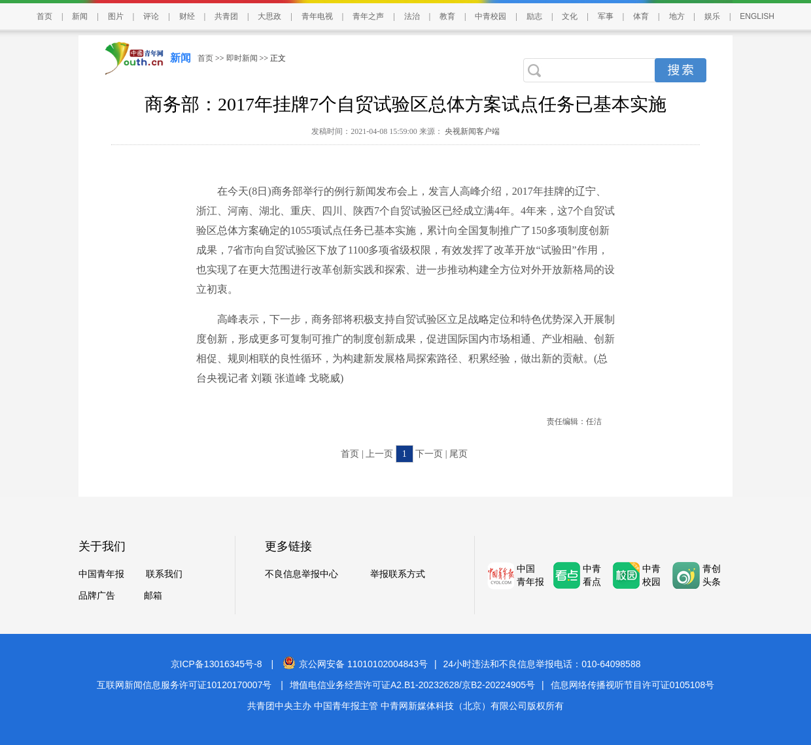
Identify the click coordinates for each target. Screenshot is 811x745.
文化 (570, 16)
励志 (534, 16)
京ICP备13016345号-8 (216, 664)
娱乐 (712, 16)
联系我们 (164, 574)
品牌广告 (96, 596)
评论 (151, 16)
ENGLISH (757, 16)
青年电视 (317, 16)
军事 (605, 16)
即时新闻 (242, 58)
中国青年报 (101, 574)
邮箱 (153, 596)
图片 (116, 16)
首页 (44, 16)
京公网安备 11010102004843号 (355, 664)
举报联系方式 (397, 574)
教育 (447, 16)
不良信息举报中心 (301, 574)
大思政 (269, 16)
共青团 (226, 16)
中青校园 (490, 16)
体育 (641, 16)
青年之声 (368, 16)
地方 (677, 16)
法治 (412, 16)
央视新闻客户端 (471, 131)
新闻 (80, 16)
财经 (187, 16)
